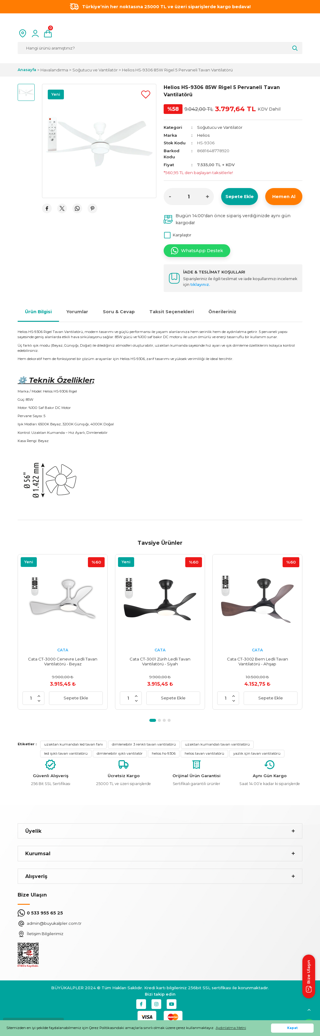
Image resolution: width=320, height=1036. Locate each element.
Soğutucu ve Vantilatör (219, 127)
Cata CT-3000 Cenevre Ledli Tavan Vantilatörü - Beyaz (62, 661)
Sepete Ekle (239, 196)
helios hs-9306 (164, 753)
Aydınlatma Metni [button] (231, 1028)
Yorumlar (77, 311)
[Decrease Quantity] (170, 196)
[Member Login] (35, 33)
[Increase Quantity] (207, 196)
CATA (62, 650)
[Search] (160, 48)
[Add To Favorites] (146, 94)
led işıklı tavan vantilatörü (66, 753)
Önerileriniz (222, 311)
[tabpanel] (62, 632)
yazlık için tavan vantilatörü (256, 753)
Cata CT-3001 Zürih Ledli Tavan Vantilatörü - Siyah (160, 661)
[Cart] (48, 33)
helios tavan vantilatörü (204, 753)
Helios (203, 135)
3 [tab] (164, 720)
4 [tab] (169, 720)
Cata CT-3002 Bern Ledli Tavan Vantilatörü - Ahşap (257, 661)
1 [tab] (152, 720)
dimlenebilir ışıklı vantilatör (120, 753)
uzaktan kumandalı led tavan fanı (73, 744)
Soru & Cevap (119, 311)
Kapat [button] (292, 1028)
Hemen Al (283, 196)
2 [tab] (159, 720)
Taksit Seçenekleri (171, 311)
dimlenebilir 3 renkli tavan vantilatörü (144, 744)
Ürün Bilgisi (38, 311)
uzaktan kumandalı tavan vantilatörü (217, 744)
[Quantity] (188, 196)
